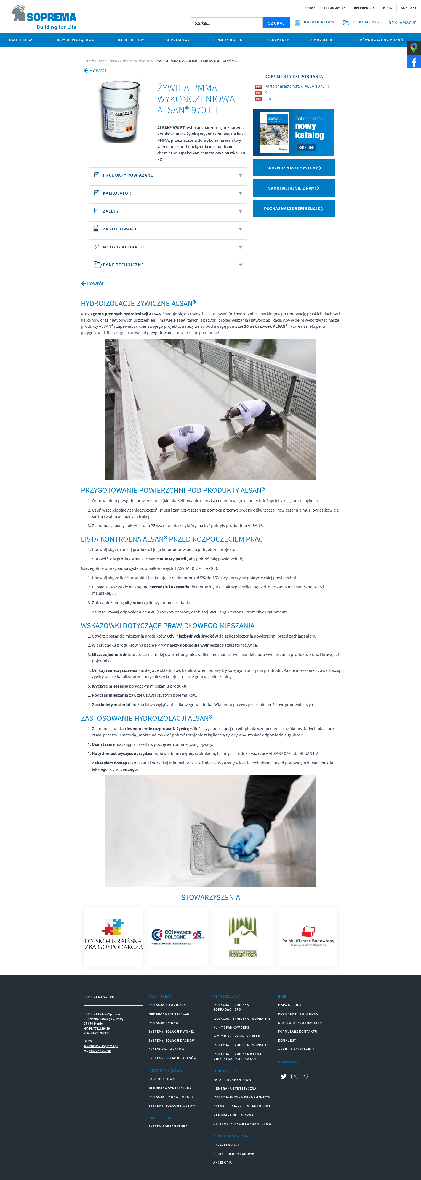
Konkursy (287, 1040)
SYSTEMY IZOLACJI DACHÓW (171, 1040)
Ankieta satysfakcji (297, 1049)
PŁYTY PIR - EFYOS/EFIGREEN (236, 1036)
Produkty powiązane (173, 175)
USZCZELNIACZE (226, 1145)
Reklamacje (402, 22)
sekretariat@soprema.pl (101, 1046)
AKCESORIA (222, 1162)
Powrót (97, 70)
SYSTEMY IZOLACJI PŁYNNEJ (171, 1031)
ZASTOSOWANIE (173, 229)
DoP (268, 98)
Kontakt (409, 8)
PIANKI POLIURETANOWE (233, 1154)
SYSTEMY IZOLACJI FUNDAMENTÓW (242, 1124)
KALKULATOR (173, 193)
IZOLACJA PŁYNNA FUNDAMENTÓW (241, 1097)
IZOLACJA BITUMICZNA (167, 1005)
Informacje (334, 8)
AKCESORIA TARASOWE (167, 1049)
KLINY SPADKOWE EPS (231, 1027)
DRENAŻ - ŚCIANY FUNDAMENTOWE (242, 1106)
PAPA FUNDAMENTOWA (232, 1079)
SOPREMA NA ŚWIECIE (99, 997)
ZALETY (173, 211)
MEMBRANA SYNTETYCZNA (170, 1013)
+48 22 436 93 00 (100, 1051)
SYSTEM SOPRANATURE (167, 1126)
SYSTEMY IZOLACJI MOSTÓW (171, 1105)
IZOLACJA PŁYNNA (163, 1023)
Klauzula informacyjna (300, 1023)
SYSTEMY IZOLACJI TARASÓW (172, 1058)
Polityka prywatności (298, 1013)
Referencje (364, 8)
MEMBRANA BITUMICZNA (233, 1115)
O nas (310, 8)
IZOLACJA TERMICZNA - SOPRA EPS (242, 1018)
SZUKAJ (276, 23)
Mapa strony (290, 1005)
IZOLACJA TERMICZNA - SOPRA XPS (242, 1045)
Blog (387, 8)
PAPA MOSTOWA (161, 1079)
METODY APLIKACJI (173, 247)
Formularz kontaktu (298, 1031)
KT (267, 92)
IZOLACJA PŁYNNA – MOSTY (170, 1097)
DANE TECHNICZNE (173, 264)
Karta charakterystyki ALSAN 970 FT (297, 86)
